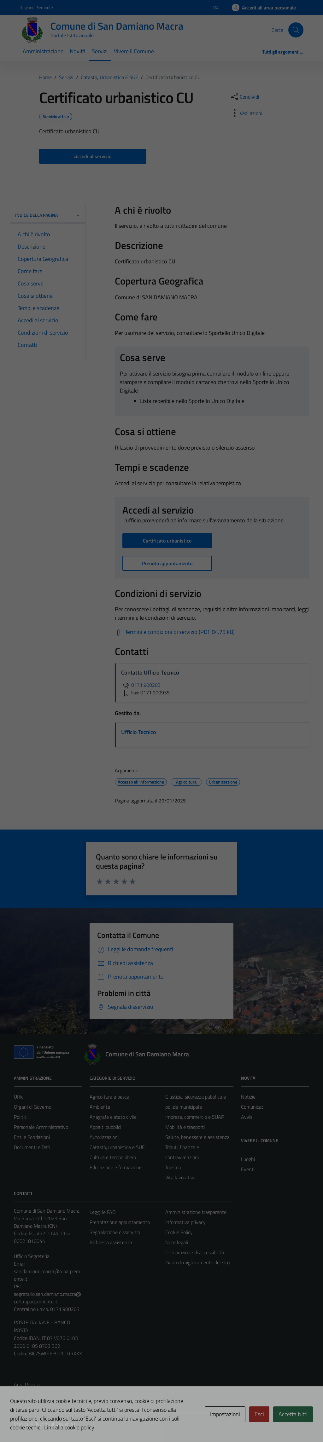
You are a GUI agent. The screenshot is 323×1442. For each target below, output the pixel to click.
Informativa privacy (185, 1222)
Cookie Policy (179, 1232)
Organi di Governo (32, 1107)
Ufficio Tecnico (138, 732)
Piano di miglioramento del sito (197, 1262)
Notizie (248, 1096)
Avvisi (247, 1117)
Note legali (176, 1242)
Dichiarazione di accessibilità (194, 1252)
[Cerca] (295, 29)
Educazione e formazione (116, 1167)
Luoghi (248, 1159)
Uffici (19, 1096)
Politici (20, 1117)
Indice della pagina (47, 215)
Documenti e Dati (32, 1147)
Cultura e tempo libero (113, 1157)
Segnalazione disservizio (115, 1232)
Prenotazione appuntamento (120, 1222)
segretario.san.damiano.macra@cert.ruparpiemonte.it (47, 1297)
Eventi (248, 1169)
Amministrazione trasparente (195, 1212)
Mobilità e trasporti (185, 1127)
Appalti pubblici (105, 1127)
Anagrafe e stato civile (113, 1117)
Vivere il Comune (134, 51)
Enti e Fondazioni (32, 1137)
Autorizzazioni (104, 1137)
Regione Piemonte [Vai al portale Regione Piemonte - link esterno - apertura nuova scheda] (36, 7)
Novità (77, 51)
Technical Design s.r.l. (57, 1424)
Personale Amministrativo (41, 1127)
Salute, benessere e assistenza (197, 1137)
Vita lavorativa (180, 1177)
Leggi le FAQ (103, 1212)
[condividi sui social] (244, 97)
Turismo (173, 1167)
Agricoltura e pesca (109, 1096)
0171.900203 (141, 685)
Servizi (100, 51)
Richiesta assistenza (111, 1242)
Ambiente (100, 1107)
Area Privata (27, 1384)
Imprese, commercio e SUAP (194, 1117)
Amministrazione (43, 51)
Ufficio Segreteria (32, 1256)
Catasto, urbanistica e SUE (117, 1147)
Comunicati (252, 1107)
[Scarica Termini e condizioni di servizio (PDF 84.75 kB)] (175, 632)
